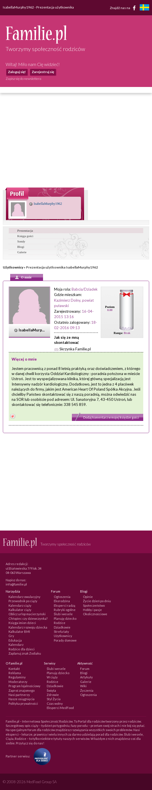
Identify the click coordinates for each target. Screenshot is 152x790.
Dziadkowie (62, 627)
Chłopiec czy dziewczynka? (28, 618)
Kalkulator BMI (19, 631)
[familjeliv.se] (144, 8)
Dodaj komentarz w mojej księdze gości (111, 417)
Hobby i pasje (92, 610)
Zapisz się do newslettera (23, 78)
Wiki (83, 686)
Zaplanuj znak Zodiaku (24, 653)
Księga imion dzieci (22, 623)
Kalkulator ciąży (19, 610)
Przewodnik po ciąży (22, 601)
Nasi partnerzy (19, 695)
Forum (84, 668)
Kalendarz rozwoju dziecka (27, 627)
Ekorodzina (62, 601)
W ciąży (52, 677)
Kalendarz (15, 644)
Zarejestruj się (43, 72)
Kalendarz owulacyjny (24, 597)
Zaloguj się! (17, 72)
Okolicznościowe (95, 614)
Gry (11, 636)
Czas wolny (55, 703)
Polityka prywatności (23, 703)
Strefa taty (61, 631)
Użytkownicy (13, 267)
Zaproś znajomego (21, 690)
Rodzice (59, 623)
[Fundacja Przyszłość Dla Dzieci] (41, 756)
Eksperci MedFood (60, 708)
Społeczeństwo (94, 605)
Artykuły (86, 677)
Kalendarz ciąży (19, 605)
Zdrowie (53, 695)
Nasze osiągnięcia (21, 699)
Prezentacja (25, 230)
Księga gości (25, 236)
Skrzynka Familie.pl (75, 349)
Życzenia (86, 690)
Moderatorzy (17, 681)
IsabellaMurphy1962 (45, 204)
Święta (51, 690)
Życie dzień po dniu (97, 601)
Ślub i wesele (63, 614)
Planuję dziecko (65, 618)
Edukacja (15, 640)
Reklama (14, 673)
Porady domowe (65, 640)
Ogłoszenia (62, 597)
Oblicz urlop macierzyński (27, 614)
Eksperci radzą (64, 605)
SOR (20, 399)
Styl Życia (54, 699)
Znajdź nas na (124, 8)
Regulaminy (17, 677)
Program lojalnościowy (24, 686)
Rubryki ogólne (65, 610)
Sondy (21, 241)
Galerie (21, 252)
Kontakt (14, 668)
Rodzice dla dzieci (21, 649)
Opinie (88, 597)
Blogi (20, 246)
